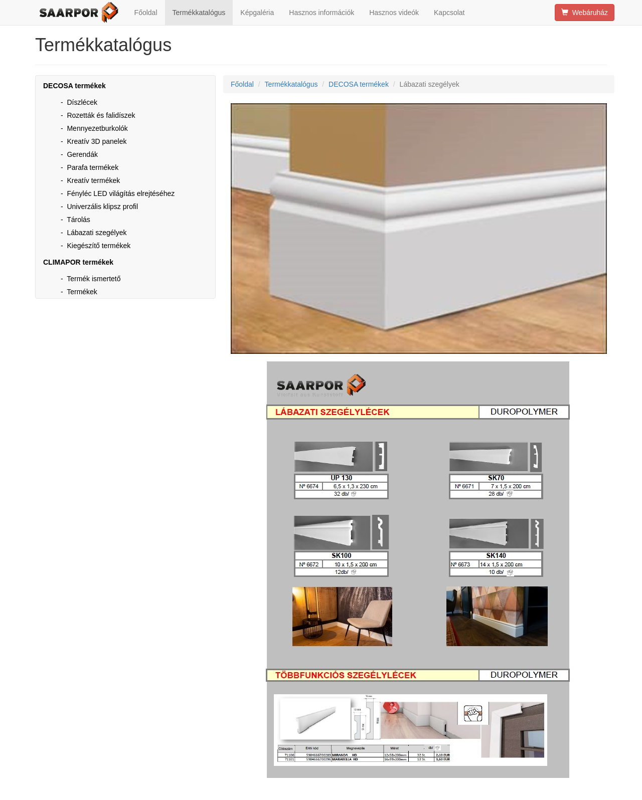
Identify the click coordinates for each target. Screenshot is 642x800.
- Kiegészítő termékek (95, 246)
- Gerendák (79, 154)
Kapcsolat (449, 13)
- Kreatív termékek (90, 180)
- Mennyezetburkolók (94, 128)
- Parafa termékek (89, 167)
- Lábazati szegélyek (94, 233)
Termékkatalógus (199, 13)
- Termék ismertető (91, 279)
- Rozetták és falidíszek (98, 115)
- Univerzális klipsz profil (99, 207)
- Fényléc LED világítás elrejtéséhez (118, 193)
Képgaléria (257, 13)
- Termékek (79, 292)
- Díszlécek (79, 102)
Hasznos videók (394, 13)
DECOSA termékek (359, 84)
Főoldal (145, 13)
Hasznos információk (321, 13)
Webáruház (584, 13)
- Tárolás (75, 220)
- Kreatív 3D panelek (94, 141)
